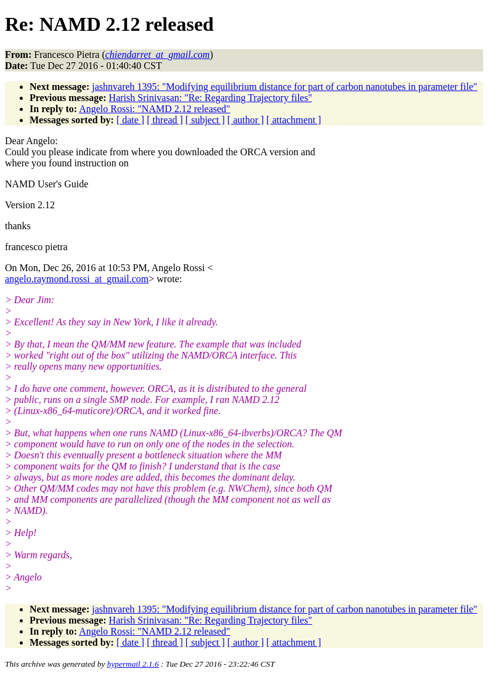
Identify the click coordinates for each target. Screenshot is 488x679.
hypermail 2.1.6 (133, 664)
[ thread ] (165, 120)
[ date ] (130, 120)
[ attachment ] (293, 120)
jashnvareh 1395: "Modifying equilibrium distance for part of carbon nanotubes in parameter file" (284, 86)
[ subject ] (205, 120)
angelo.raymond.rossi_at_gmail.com (76, 279)
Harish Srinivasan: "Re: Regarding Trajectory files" (210, 97)
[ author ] (245, 120)
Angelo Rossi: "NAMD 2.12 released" (154, 109)
